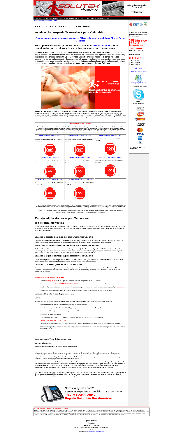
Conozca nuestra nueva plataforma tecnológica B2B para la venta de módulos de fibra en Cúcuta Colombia (80, 39)
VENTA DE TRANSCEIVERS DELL (79, 157)
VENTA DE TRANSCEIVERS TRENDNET (80, 179)
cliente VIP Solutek (101, 45)
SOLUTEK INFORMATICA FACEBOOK (138, 67)
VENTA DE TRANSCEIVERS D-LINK (110, 135)
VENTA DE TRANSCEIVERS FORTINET (50, 179)
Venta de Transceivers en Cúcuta (48, 20)
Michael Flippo (91, 431)
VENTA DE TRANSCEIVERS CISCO (49, 135)
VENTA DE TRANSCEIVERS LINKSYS (110, 157)
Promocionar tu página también (139, 71)
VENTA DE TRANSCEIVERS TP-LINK (80, 135)
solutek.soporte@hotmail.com (138, 82)
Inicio (35, 20)
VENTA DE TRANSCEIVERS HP (49, 157)
